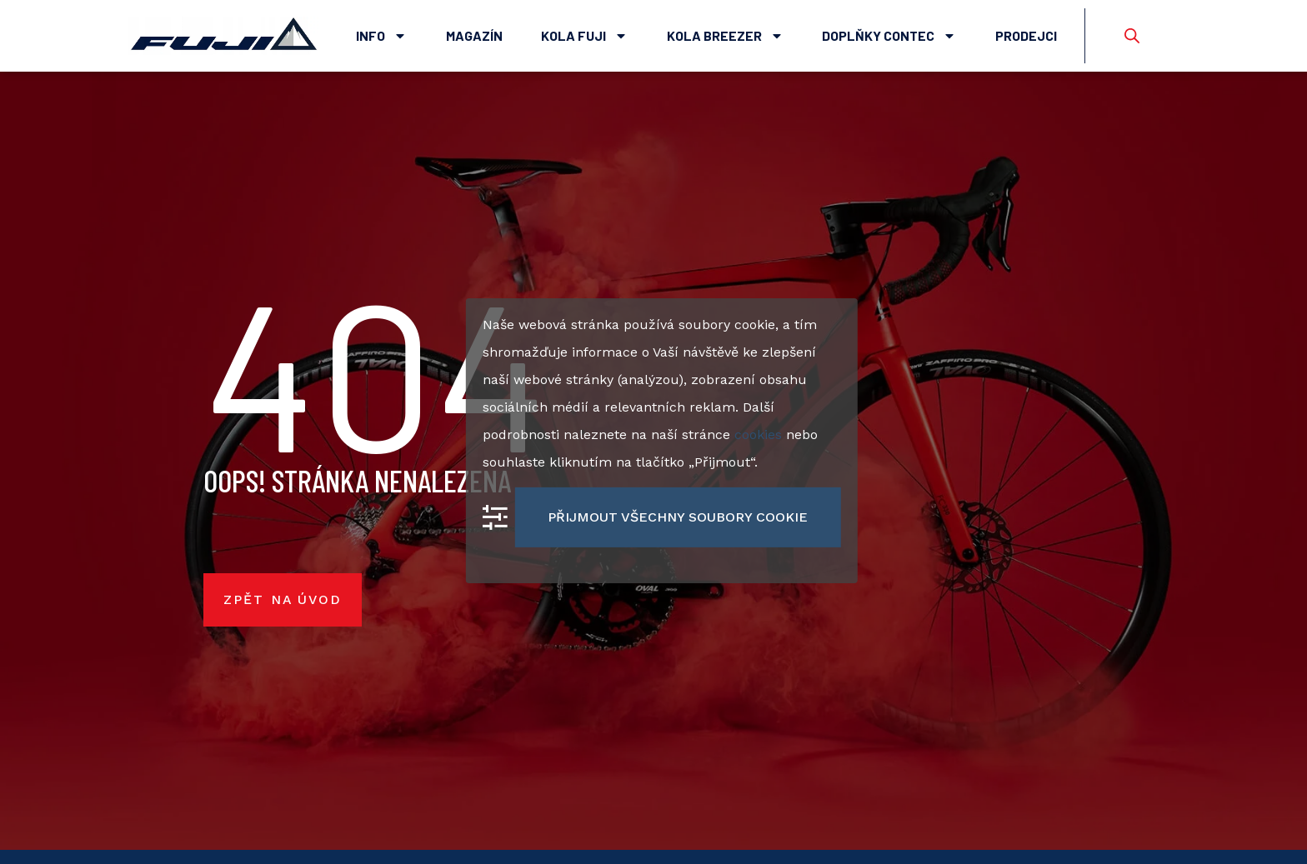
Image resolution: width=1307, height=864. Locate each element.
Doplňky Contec (889, 36)
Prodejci (1026, 35)
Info (381, 36)
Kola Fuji (584, 36)
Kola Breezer (725, 36)
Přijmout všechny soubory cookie (678, 516)
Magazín (474, 35)
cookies (758, 434)
